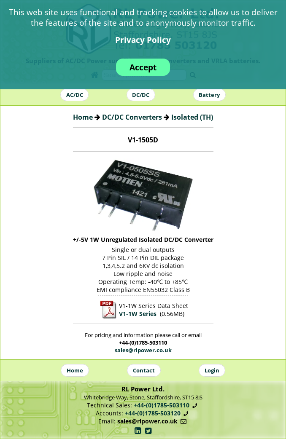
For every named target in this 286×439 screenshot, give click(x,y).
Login (212, 370)
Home (83, 117)
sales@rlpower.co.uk (143, 350)
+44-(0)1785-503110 (161, 405)
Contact (144, 370)
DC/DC (140, 95)
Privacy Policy (143, 40)
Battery (209, 95)
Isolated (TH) (192, 117)
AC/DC (74, 95)
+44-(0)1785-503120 (153, 413)
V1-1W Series (137, 314)
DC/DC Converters (132, 117)
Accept (143, 67)
